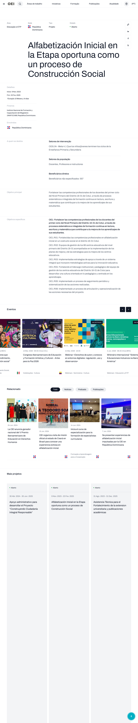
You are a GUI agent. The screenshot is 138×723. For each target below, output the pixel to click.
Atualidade (114, 4)
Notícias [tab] (67, 389)
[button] (122, 309)
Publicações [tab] (98, 389)
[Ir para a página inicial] (11, 3)
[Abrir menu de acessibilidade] (131, 716)
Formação (74, 4)
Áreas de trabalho (34, 4)
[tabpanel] (69, 429)
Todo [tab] (55, 389)
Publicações (94, 4)
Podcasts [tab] (82, 389)
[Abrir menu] (4, 4)
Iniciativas (56, 4)
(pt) (133, 4)
